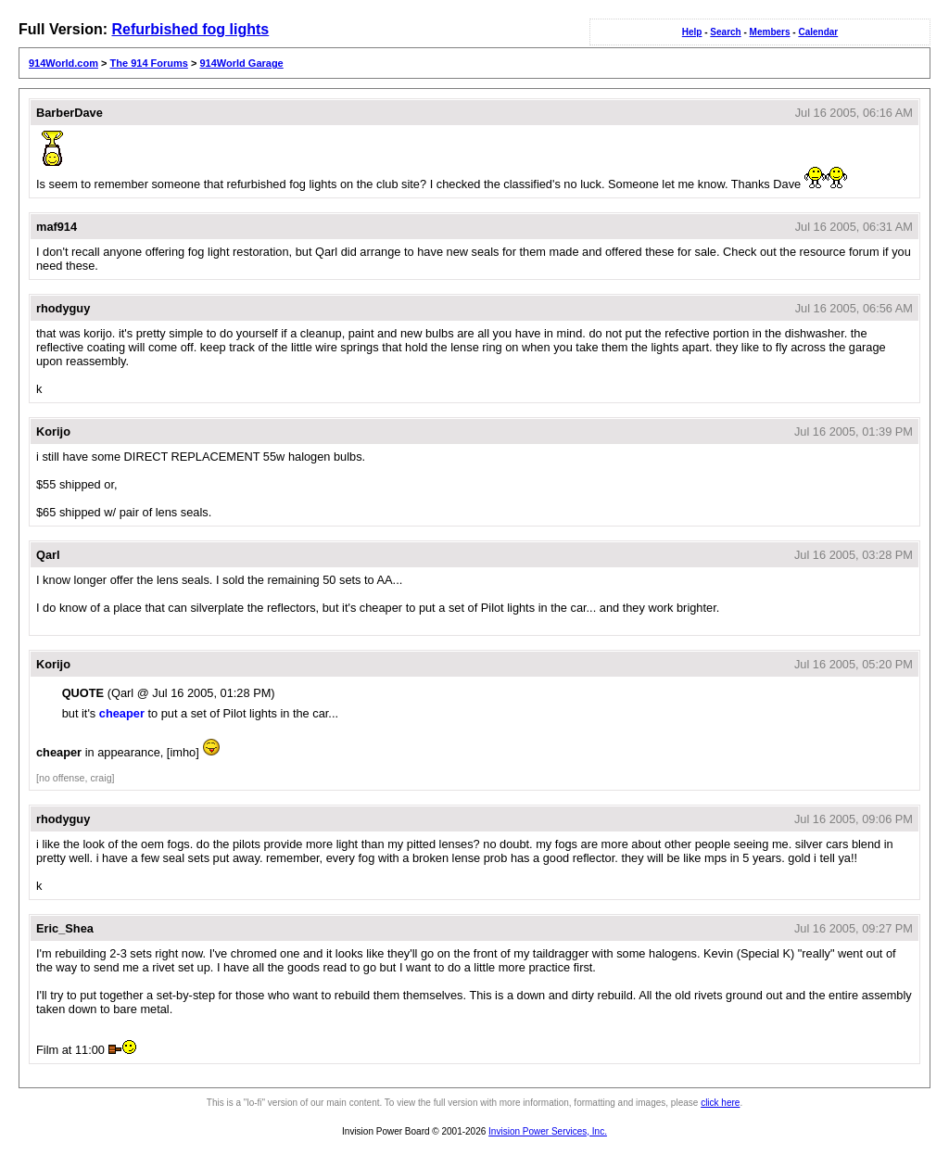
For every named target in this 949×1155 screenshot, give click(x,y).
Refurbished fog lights (190, 29)
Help (692, 32)
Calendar (818, 32)
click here (720, 1103)
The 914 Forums (149, 63)
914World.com (63, 63)
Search (725, 32)
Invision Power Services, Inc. (547, 1131)
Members (770, 32)
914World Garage (241, 63)
